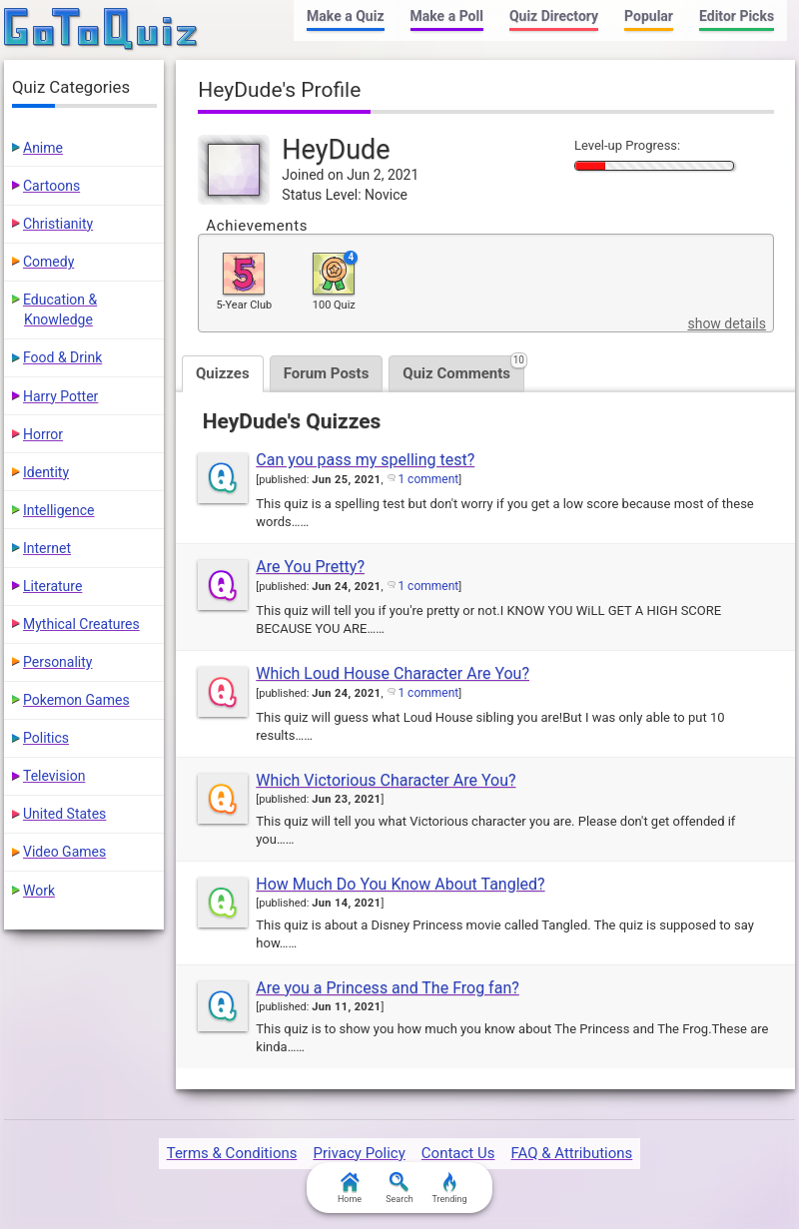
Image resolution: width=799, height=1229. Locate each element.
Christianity (58, 224)
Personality (57, 662)
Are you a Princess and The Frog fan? (387, 987)
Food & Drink (62, 357)
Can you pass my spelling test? (365, 459)
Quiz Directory (553, 16)
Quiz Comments (463, 368)
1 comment (428, 479)
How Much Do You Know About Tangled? (400, 884)
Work (39, 891)
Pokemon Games (76, 700)
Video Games (64, 852)
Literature (52, 586)
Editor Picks (736, 16)
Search (399, 1188)
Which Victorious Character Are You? (385, 780)
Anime (43, 148)
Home (350, 1188)
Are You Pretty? (310, 566)
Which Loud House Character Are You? (392, 673)
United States (64, 814)
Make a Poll (446, 16)
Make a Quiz (345, 16)
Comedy (48, 262)
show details (726, 323)
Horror (43, 434)
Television (54, 776)
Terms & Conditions (232, 1153)
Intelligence (59, 510)
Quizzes (223, 373)
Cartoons (51, 186)
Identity (46, 472)
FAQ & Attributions (571, 1153)
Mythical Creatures (81, 624)
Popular (648, 16)
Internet (47, 548)
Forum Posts (327, 373)
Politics (46, 738)
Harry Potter (60, 396)
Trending (448, 1188)
